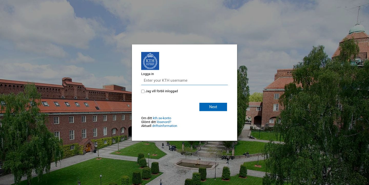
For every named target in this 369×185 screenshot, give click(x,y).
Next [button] (213, 107)
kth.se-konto (162, 118)
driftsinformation (164, 126)
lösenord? (164, 122)
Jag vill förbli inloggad (161, 91)
